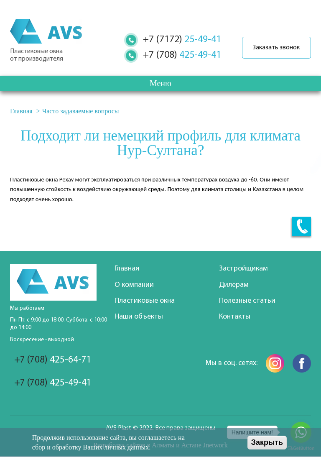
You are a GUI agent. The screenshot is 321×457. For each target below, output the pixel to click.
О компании (134, 285)
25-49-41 (178, 40)
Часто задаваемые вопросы (80, 111)
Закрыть (267, 442)
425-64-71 (53, 360)
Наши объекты (139, 317)
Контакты (234, 317)
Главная (21, 111)
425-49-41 (178, 55)
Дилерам (234, 285)
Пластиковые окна (145, 301)
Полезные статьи (247, 301)
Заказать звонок (274, 47)
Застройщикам (243, 269)
